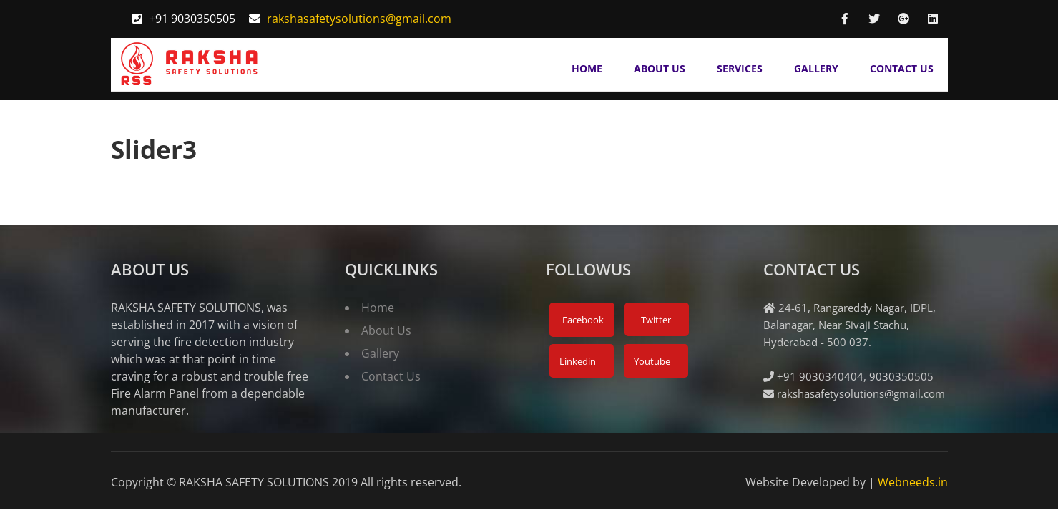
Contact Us (902, 68)
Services (740, 68)
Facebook (582, 319)
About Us (659, 68)
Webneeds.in (913, 482)
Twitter (655, 319)
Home (587, 68)
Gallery (816, 68)
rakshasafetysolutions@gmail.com (359, 18)
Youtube (651, 361)
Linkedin (576, 361)
